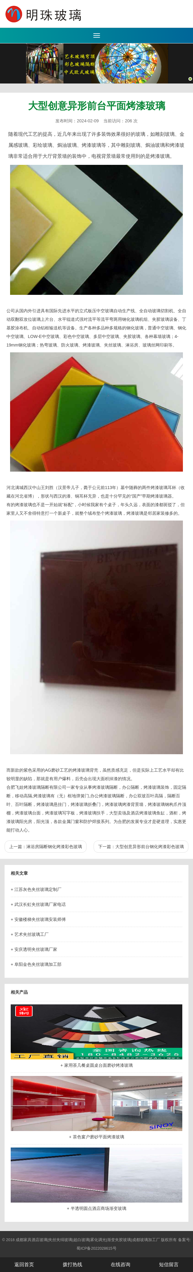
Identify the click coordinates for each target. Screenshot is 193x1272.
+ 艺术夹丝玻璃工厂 (30, 934)
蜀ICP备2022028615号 (96, 1248)
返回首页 (24, 1264)
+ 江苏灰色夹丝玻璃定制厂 (36, 889)
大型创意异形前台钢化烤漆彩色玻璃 (149, 846)
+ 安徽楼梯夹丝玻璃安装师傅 (38, 919)
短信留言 (169, 1264)
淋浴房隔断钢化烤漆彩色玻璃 (54, 846)
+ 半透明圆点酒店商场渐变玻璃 (96, 1208)
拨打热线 (72, 1264)
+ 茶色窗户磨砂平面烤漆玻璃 (96, 1136)
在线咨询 (120, 1264)
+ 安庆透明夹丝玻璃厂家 (34, 949)
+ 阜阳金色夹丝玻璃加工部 (36, 964)
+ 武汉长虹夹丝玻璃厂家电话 (38, 904)
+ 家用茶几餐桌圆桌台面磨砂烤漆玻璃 (96, 1065)
